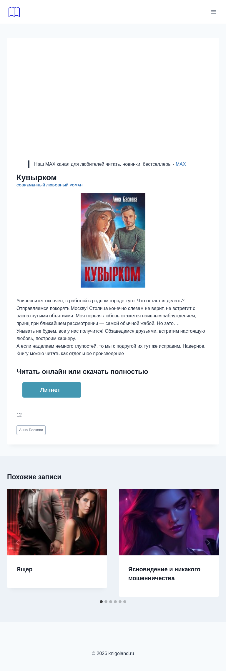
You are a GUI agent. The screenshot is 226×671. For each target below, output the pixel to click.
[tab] (101, 601)
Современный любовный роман (49, 185)
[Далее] (208, 543)
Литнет (50, 390)
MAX (181, 164)
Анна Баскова (31, 430)
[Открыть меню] (213, 11)
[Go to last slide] (17, 543)
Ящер (24, 569)
